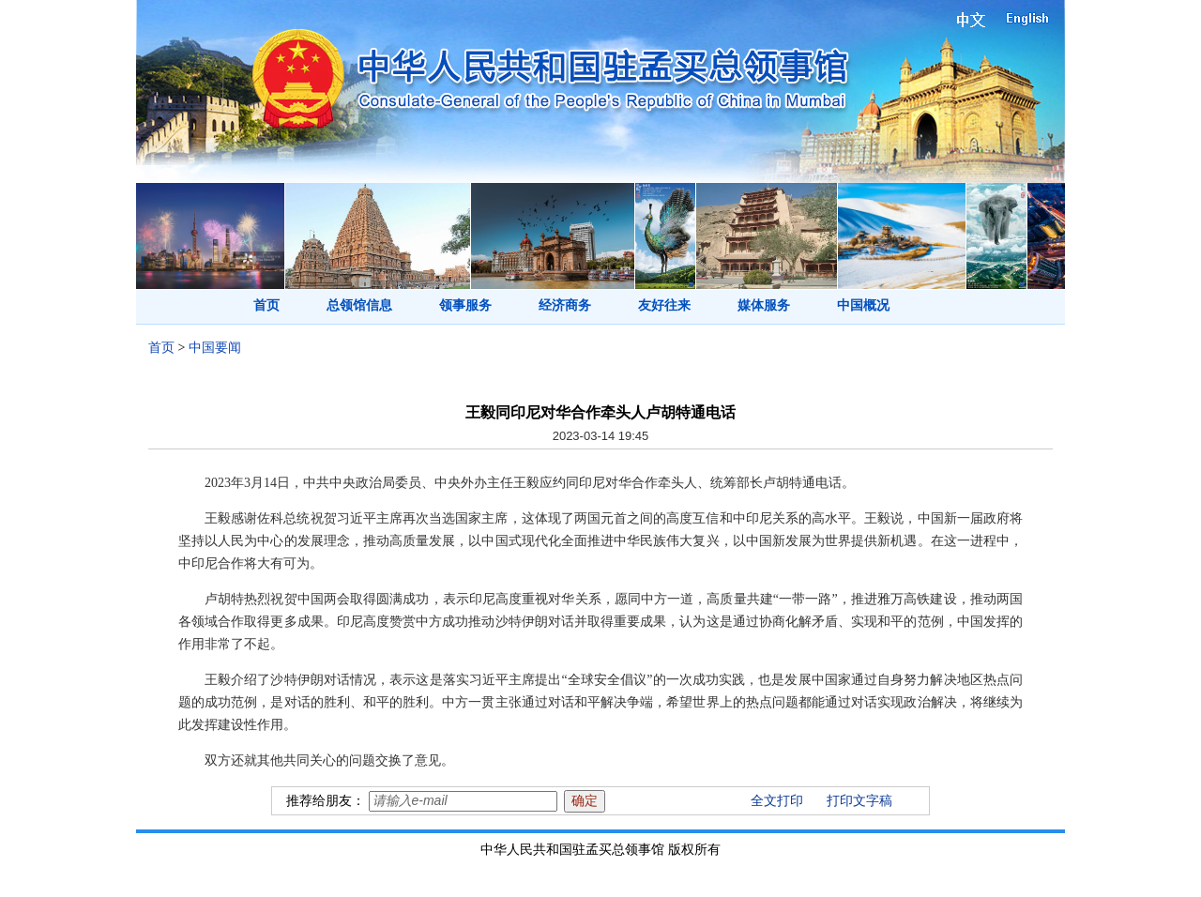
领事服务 (465, 305)
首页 (266, 305)
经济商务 (565, 305)
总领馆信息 (359, 305)
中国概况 (863, 305)
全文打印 (777, 801)
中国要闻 (215, 348)
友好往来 (664, 305)
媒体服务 (763, 305)
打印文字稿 (859, 801)
